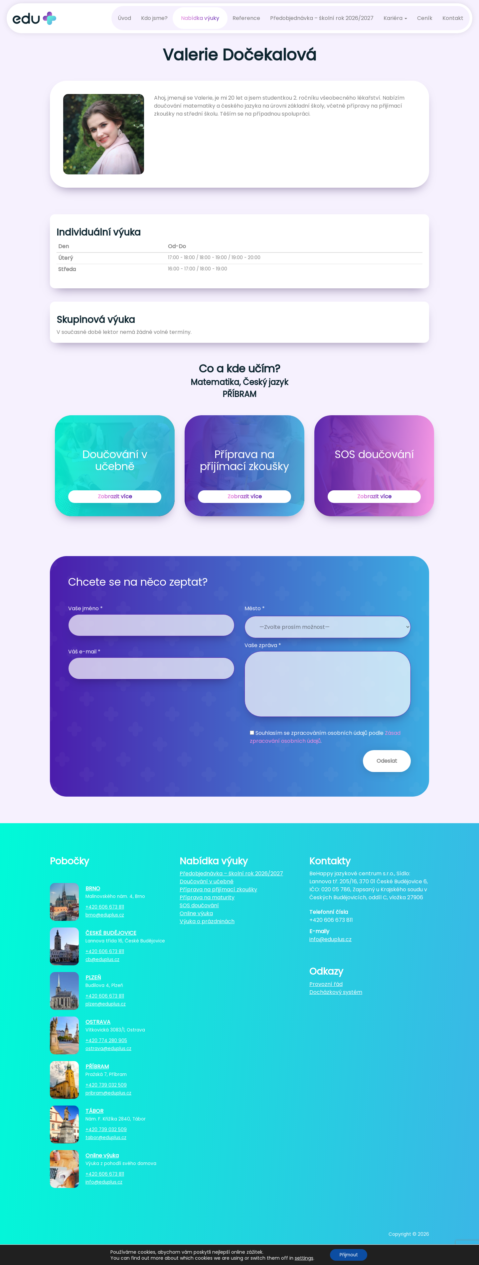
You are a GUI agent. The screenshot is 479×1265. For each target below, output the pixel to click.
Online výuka (196, 913)
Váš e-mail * (151, 663)
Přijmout (348, 1254)
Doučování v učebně (207, 881)
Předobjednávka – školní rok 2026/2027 (322, 18)
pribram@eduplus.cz (108, 1093)
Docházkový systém (335, 992)
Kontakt (452, 18)
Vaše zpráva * (327, 679)
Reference (246, 18)
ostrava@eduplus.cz (108, 1048)
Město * (254, 608)
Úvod (124, 18)
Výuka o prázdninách (207, 921)
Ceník (424, 18)
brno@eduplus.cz (104, 915)
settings (303, 1258)
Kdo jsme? (154, 18)
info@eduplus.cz (103, 1182)
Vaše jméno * (151, 620)
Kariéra (395, 18)
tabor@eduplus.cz (105, 1137)
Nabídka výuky (200, 18)
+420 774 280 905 (106, 1040)
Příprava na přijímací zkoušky (218, 889)
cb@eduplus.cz (102, 959)
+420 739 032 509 (106, 1085)
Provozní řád (326, 984)
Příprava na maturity (207, 897)
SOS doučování (199, 905)
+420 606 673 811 (104, 907)
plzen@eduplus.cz (105, 1004)
